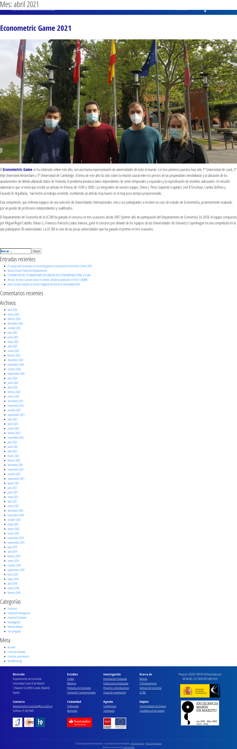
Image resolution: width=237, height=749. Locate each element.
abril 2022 (12, 451)
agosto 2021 (13, 483)
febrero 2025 (14, 355)
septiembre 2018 (16, 570)
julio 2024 (12, 378)
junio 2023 (13, 424)
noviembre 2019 (16, 538)
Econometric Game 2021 (36, 28)
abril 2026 (12, 310)
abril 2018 (12, 583)
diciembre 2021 (15, 465)
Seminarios (109, 711)
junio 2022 (13, 447)
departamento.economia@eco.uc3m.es (32, 706)
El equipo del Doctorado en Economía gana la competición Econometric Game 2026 (50, 266)
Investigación (14, 622)
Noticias (143, 679)
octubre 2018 (14, 565)
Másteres (71, 683)
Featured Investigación (19, 613)
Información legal (137, 743)
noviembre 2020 (16, 515)
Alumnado (72, 711)
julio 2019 (12, 547)
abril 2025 (12, 346)
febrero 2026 (14, 319)
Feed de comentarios (18, 656)
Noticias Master (15, 627)
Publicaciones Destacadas (115, 683)
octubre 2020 (14, 520)
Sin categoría (14, 631)
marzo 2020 (13, 529)
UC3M (143, 692)
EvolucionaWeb (129, 747)
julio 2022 (12, 442)
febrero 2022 (14, 460)
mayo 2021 (13, 497)
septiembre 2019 (16, 542)
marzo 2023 (13, 428)
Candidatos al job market (152, 711)
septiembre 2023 (16, 415)
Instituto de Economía (150, 688)
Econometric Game (17, 169)
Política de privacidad (153, 743)
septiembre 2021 (16, 479)
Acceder (11, 647)
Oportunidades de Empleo (153, 706)
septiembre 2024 (16, 374)
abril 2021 (12, 501)
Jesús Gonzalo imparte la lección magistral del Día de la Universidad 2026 (44, 284)
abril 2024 (12, 387)
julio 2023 (12, 419)
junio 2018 (13, 574)
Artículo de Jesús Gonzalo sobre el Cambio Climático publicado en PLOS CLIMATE (48, 280)
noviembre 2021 (16, 469)
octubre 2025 (14, 328)
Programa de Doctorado (79, 688)
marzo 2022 (13, 456)
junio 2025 (13, 337)
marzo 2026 (13, 314)
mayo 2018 (13, 579)
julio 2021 (12, 488)
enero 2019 (13, 561)
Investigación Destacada (115, 679)
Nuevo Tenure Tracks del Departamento (27, 270)
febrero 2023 (14, 433)
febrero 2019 (14, 556)
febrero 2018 (14, 593)
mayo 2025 (13, 342)
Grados (70, 679)
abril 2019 (12, 552)
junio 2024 (13, 383)
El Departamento (148, 683)
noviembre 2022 (16, 437)
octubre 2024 (14, 369)
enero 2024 (13, 396)
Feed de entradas (16, 652)
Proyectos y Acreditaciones (116, 688)
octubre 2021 (14, 474)
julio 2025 (12, 332)
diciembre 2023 (15, 401)
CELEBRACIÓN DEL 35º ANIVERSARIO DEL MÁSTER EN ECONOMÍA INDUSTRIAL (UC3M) (49, 275)
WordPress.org (15, 661)
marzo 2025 (13, 351)
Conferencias (109, 706)
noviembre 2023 (16, 405)
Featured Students (17, 618)
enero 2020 (13, 533)
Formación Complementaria (81, 692)
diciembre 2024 (15, 360)
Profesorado (73, 706)
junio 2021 (13, 492)
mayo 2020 (13, 524)
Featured (12, 608)
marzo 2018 (13, 588)
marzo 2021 (13, 506)
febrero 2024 (14, 392)
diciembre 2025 (15, 323)
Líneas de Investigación (114, 692)
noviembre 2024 (16, 364)
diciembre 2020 (15, 510)
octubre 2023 (14, 410)
